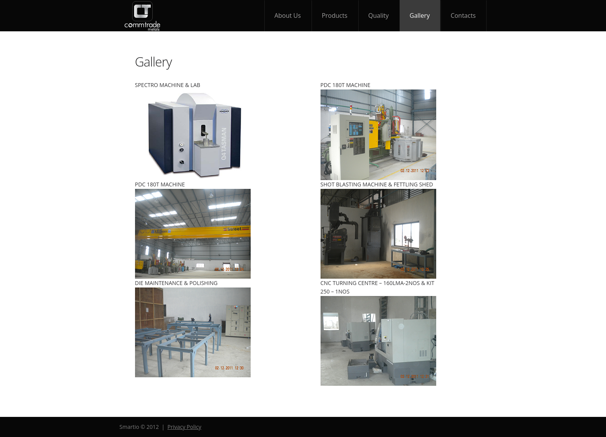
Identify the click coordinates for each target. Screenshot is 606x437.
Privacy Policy (184, 426)
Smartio (142, 16)
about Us (287, 15)
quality (378, 15)
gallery (420, 15)
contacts (463, 15)
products (334, 15)
